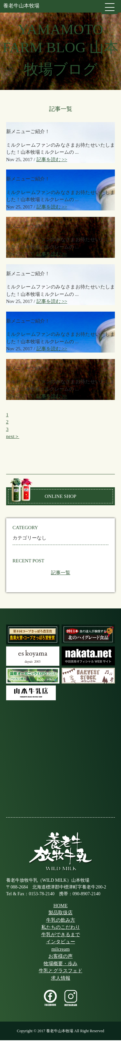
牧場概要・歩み (60, 963)
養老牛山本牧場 (21, 5)
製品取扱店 (60, 912)
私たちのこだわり (60, 927)
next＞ (12, 436)
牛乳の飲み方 (60, 920)
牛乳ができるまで (60, 934)
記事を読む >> (51, 159)
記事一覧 (60, 572)
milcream (60, 949)
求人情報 (60, 978)
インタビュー (60, 941)
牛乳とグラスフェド (60, 970)
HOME (60, 905)
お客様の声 (60, 956)
